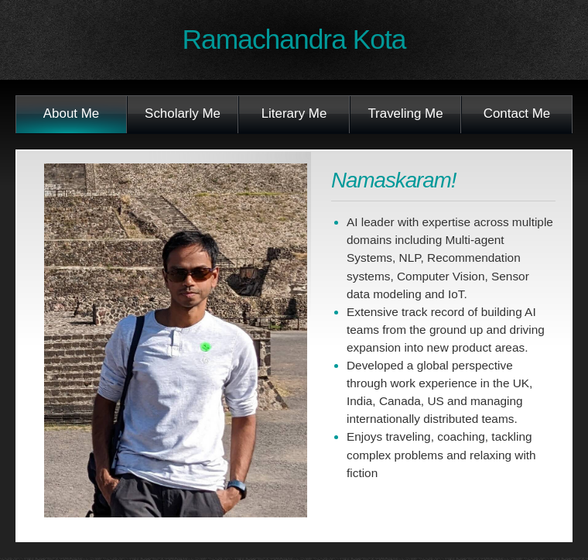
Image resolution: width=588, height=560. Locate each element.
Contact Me (517, 113)
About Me (71, 113)
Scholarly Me (182, 113)
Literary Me (294, 113)
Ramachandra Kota (293, 39)
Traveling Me (405, 113)
